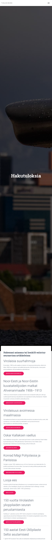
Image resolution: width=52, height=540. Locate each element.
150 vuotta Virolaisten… (13, 522)
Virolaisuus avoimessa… (13, 427)
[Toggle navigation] (49, 3)
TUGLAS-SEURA (6, 3)
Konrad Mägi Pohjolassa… (14, 472)
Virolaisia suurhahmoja (13, 373)
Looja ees (9, 492)
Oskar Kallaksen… (12, 448)
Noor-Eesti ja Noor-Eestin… (14, 403)
